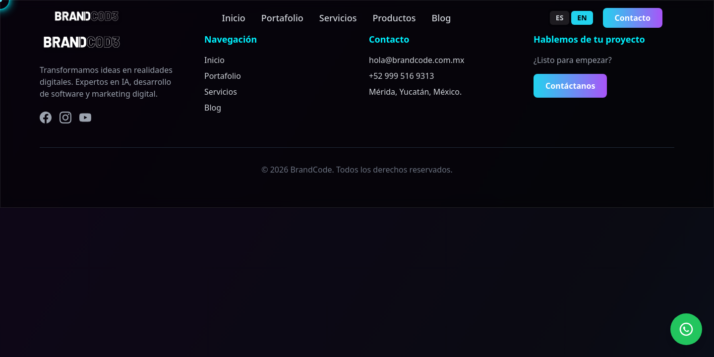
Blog (441, 18)
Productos (394, 18)
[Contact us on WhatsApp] (686, 329)
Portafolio (282, 18)
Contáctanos (570, 85)
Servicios (338, 18)
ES (560, 17)
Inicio (233, 18)
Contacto (633, 17)
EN (582, 17)
